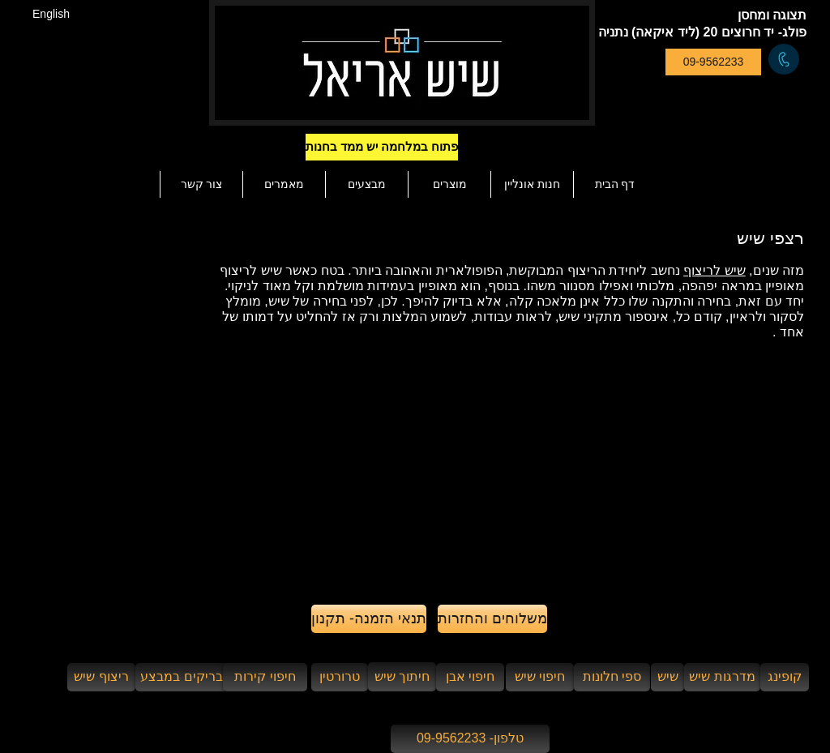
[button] (410, 147)
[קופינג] (784, 677)
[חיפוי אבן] (470, 677)
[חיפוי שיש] (540, 677)
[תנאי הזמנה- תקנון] (368, 619)
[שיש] (667, 677)
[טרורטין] (339, 677)
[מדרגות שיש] (722, 677)
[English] (51, 14)
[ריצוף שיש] (101, 677)
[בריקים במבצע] (181, 677)
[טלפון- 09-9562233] (470, 739)
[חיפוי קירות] (265, 677)
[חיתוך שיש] (402, 676)
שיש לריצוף (714, 270)
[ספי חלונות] (612, 677)
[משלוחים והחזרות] (492, 619)
